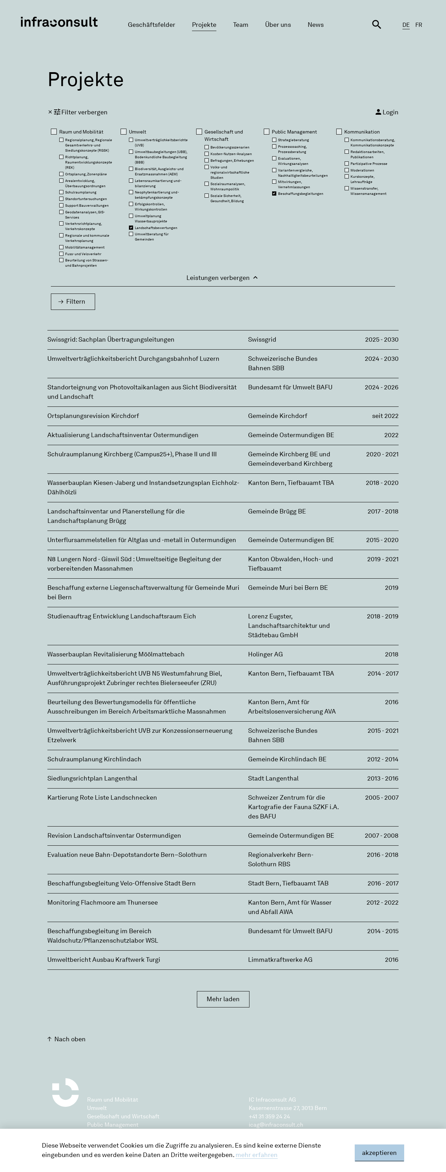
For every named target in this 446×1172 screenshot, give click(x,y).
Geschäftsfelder (151, 25)
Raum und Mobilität (112, 1099)
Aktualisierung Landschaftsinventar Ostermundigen (123, 435)
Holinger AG (265, 654)
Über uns (278, 25)
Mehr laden (223, 999)
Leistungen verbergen (223, 277)
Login (386, 112)
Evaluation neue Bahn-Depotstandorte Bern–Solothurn (127, 855)
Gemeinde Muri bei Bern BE (288, 588)
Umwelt (97, 1108)
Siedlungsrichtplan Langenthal (92, 778)
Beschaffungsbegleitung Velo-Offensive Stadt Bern (121, 883)
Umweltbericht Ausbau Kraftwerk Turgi (103, 960)
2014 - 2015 (383, 931)
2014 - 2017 (383, 673)
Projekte (204, 25)
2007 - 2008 (382, 835)
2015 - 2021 (383, 731)
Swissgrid (262, 339)
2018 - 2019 (383, 616)
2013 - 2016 (383, 778)
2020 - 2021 (382, 454)
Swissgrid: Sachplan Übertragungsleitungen (111, 339)
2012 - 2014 (383, 759)
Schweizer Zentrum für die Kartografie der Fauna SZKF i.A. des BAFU (293, 807)
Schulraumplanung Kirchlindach (94, 759)
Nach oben (70, 1039)
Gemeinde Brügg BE (277, 511)
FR (418, 25)
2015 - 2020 (382, 540)
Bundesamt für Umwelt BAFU (290, 387)
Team (240, 25)
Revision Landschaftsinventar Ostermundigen (114, 835)
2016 (392, 702)
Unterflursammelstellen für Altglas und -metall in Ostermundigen (141, 540)
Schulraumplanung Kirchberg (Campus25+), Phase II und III (132, 454)
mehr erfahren (257, 1155)
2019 (392, 588)
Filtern (75, 301)
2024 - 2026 (382, 387)
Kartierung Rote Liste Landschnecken (102, 797)
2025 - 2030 (382, 339)
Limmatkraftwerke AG (280, 960)
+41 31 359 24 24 (269, 1116)
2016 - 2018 (383, 855)
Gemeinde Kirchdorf (277, 416)
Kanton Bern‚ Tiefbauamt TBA (291, 483)
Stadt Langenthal (273, 778)
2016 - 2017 (383, 883)
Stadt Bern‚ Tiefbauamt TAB (288, 883)
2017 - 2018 (383, 511)
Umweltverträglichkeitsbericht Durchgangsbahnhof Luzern (133, 359)
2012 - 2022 (383, 902)
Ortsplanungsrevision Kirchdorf (93, 416)
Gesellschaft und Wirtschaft (123, 1116)
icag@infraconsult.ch (276, 1124)
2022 (391, 435)
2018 (392, 654)
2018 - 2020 (382, 483)
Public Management (113, 1124)
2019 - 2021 (383, 559)
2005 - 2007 (382, 797)
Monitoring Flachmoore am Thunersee (102, 902)
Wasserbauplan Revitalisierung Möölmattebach (116, 654)
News (316, 25)
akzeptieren (379, 1153)
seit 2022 (385, 416)
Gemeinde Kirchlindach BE (287, 759)
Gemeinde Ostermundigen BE (291, 435)
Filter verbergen (77, 112)
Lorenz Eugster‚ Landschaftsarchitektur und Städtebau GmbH (289, 625)
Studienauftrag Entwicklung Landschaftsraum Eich (121, 616)
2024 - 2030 (382, 359)
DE (406, 25)
